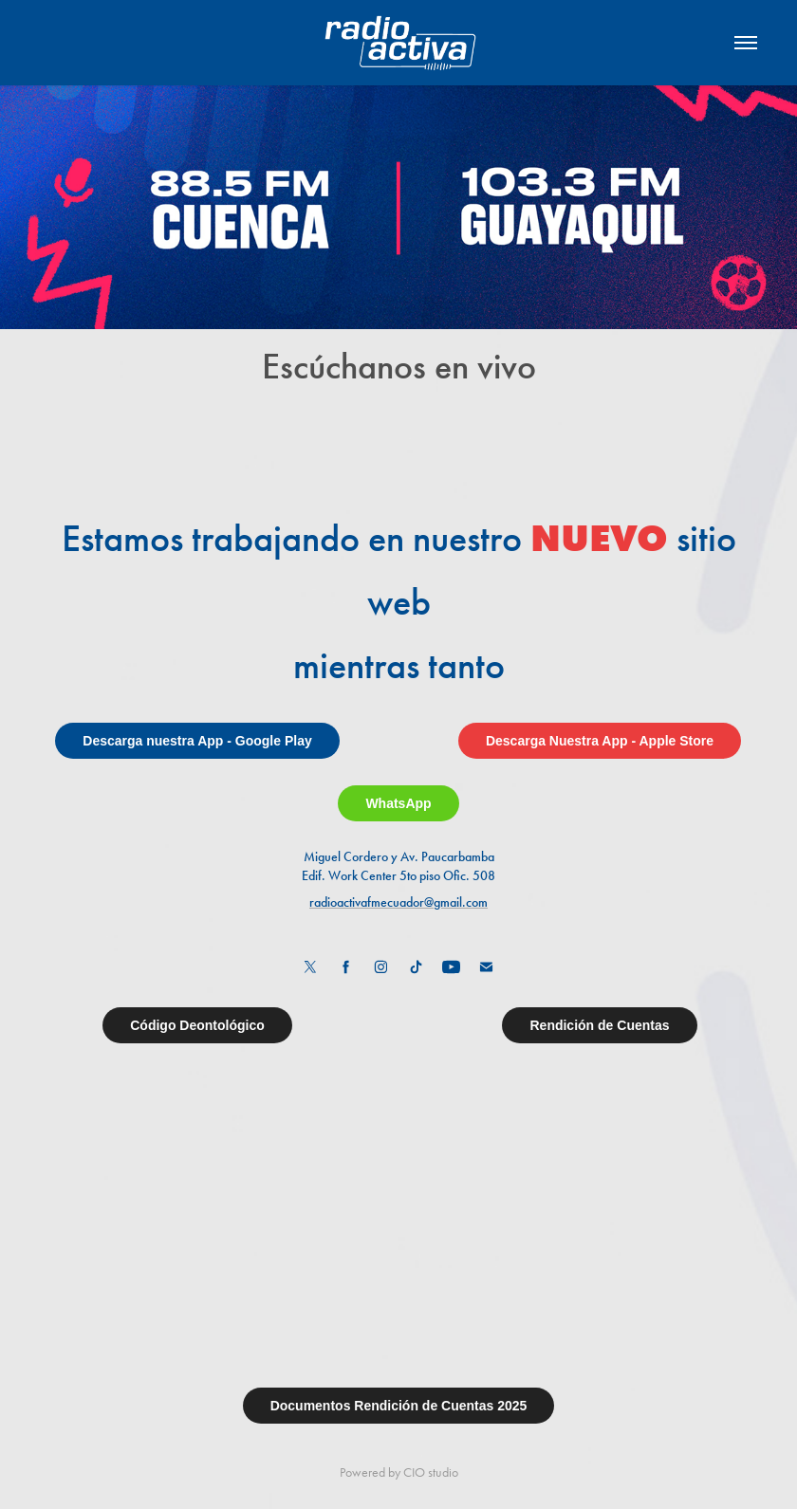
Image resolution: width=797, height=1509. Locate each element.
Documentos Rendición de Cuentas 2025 (399, 1405)
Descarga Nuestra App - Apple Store (600, 740)
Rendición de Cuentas (599, 1025)
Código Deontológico (197, 1025)
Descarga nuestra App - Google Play (197, 740)
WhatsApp (398, 803)
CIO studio (430, 1472)
